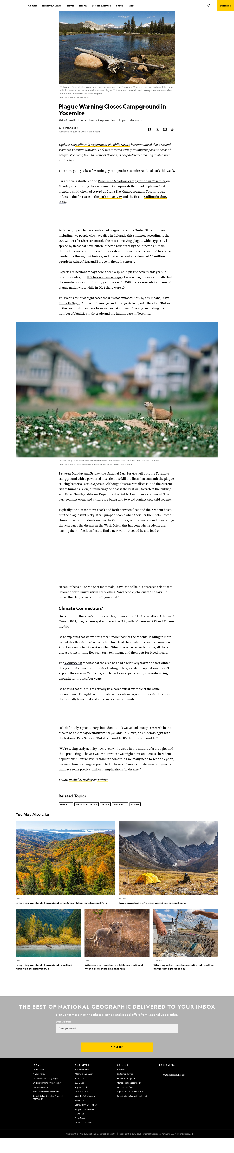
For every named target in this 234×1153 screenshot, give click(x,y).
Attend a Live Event (84, 1088)
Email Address (63, 1036)
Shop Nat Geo (81, 1106)
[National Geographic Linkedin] (186, 1084)
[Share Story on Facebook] (149, 140)
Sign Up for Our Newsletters (130, 1106)
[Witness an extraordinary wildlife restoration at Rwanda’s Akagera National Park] (117, 954)
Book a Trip (80, 1093)
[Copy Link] (172, 140)
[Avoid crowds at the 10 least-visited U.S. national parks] (168, 877)
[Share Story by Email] (165, 140)
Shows (119, 5)
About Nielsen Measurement (45, 1106)
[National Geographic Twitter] (173, 1084)
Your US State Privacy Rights (45, 1093)
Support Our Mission (84, 1124)
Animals (32, 5)
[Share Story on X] (157, 140)
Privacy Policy (38, 1088)
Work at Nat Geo (125, 1102)
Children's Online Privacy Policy (46, 1097)
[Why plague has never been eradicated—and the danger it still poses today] (185, 954)
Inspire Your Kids (82, 1102)
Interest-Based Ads (41, 1102)
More (132, 5)
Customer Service (125, 1088)
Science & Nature (101, 5)
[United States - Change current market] (172, 1089)
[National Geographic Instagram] (160, 1084)
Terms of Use (38, 1084)
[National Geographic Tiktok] (192, 1084)
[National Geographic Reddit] (199, 1084)
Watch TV (79, 1115)
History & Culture (51, 5)
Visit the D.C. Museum (85, 1110)
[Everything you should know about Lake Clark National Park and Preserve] (48, 954)
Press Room (80, 1132)
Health (83, 5)
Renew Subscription (126, 1093)
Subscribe (121, 1084)
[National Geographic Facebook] (167, 1084)
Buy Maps (79, 1097)
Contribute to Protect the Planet (132, 1110)
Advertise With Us (83, 1137)
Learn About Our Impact (86, 1119)
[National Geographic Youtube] (180, 1084)
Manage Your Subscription (129, 1097)
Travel (70, 5)
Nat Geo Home (82, 1084)
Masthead (79, 1128)
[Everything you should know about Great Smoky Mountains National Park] (65, 877)
